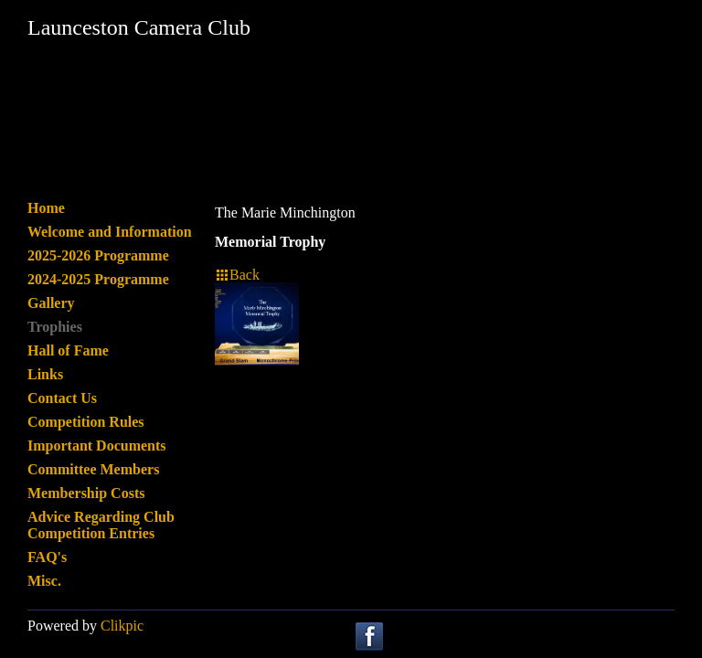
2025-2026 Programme (98, 255)
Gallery (51, 303)
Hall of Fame (68, 350)
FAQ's (47, 557)
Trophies (54, 326)
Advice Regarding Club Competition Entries (101, 525)
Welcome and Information (109, 231)
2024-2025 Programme (98, 279)
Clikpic (122, 625)
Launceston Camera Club (138, 27)
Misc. (44, 581)
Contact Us (62, 398)
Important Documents (96, 445)
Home (46, 208)
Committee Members (93, 469)
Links (45, 374)
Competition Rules (85, 422)
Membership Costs (85, 493)
